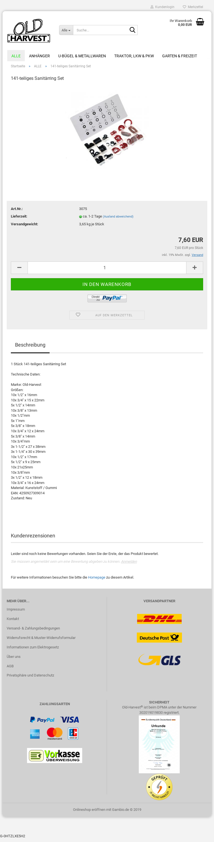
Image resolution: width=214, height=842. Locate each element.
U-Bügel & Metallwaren (82, 56)
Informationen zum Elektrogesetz (33, 650)
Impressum (16, 612)
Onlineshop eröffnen (89, 813)
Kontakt (13, 622)
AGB (10, 669)
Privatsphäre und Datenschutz (30, 678)
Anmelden (129, 564)
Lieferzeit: (19, 219)
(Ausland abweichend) (118, 219)
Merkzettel (193, 7)
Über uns (14, 660)
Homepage (96, 581)
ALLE (16, 56)
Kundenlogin (162, 7)
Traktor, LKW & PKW (134, 56)
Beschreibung (30, 348)
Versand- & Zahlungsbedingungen (33, 631)
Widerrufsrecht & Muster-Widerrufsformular (41, 641)
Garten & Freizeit (179, 56)
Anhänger (39, 56)
